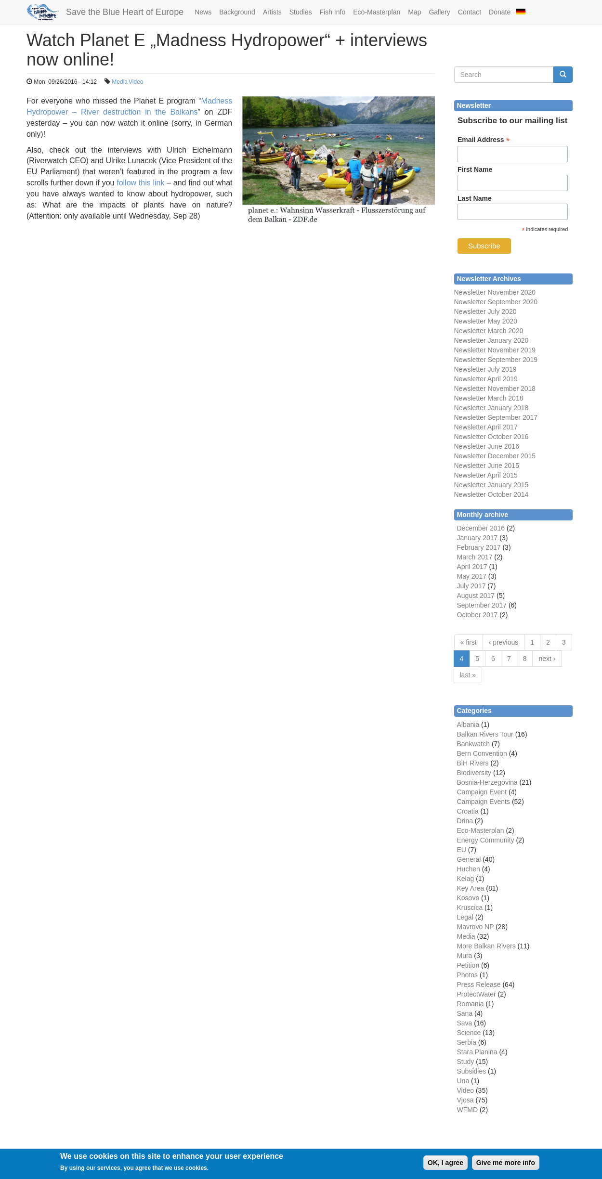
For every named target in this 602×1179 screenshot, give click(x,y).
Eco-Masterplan (376, 12)
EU (461, 850)
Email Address (484, 139)
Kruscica (470, 907)
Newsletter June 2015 (486, 465)
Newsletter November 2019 (495, 350)
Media (120, 81)
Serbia (466, 1042)
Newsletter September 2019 (496, 359)
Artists (272, 12)
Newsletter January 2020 (491, 340)
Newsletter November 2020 (495, 292)
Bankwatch (473, 744)
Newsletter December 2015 (495, 456)
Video (136, 81)
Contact (469, 12)
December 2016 (481, 528)
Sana (465, 1013)
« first (468, 642)
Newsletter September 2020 (496, 302)
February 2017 (479, 547)
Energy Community (485, 840)
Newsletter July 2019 (485, 369)
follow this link (140, 183)
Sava (464, 1023)
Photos (467, 975)
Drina (465, 821)
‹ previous (503, 642)
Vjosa (465, 1100)
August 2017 (476, 595)
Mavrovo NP (475, 927)
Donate (499, 12)
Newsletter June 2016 (486, 446)
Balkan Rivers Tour (485, 734)
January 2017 (477, 538)
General (469, 859)
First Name (475, 169)
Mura (464, 955)
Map (414, 12)
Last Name (475, 198)
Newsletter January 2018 (491, 408)
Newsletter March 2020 (488, 331)
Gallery (439, 12)
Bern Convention (482, 753)
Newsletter (470, 417)
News (203, 12)
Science (469, 1032)
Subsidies (471, 1071)
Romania (470, 1004)
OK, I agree (445, 1165)
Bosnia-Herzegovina (487, 782)
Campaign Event (482, 792)
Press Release (479, 984)
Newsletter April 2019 (486, 379)
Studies (300, 12)
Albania (468, 724)
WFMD (467, 1110)
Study (465, 1061)
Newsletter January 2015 (491, 485)
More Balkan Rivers (486, 946)
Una (463, 1081)
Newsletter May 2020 (486, 321)
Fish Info (332, 12)
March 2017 (475, 557)
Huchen (468, 869)
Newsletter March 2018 (488, 398)
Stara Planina (477, 1052)
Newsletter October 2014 (491, 494)
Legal (465, 917)
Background (237, 12)
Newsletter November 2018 (495, 388)
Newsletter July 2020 (485, 311)
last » (468, 675)
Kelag (465, 878)
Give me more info (505, 1165)
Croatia (468, 811)
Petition (468, 965)
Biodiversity (474, 773)
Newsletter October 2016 (491, 437)
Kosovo (468, 898)
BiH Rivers (473, 763)
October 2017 (477, 615)
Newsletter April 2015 (486, 475)
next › (546, 658)
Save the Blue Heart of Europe (124, 12)
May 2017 (471, 576)
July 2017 (471, 586)
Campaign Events (483, 801)
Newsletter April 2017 (486, 427)
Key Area (470, 888)
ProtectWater (476, 994)
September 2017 (511, 417)
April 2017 (472, 566)
